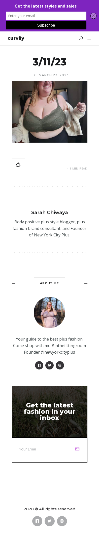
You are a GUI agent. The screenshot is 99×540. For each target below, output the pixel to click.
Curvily (16, 38)
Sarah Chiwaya (49, 212)
